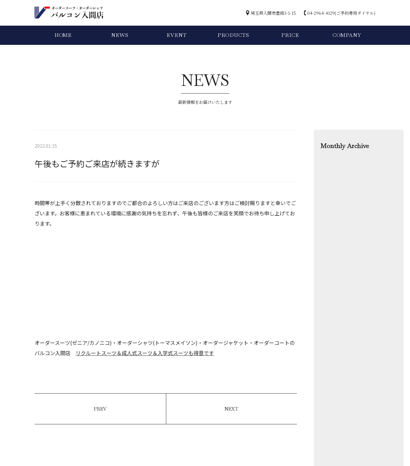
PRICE (290, 35)
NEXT (231, 409)
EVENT (176, 35)
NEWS (119, 35)
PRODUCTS (233, 35)
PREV (100, 409)
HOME (63, 35)
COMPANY (346, 35)
